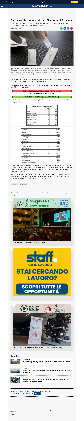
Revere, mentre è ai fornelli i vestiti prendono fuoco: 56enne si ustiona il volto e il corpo (46, 371)
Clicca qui (36, 193)
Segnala (43, 2)
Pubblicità (14, 391)
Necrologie (58, 2)
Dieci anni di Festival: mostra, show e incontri (29, 242)
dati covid (23, 184)
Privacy (21, 391)
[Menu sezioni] (2, 6)
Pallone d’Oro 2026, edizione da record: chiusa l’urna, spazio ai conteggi (38, 347)
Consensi (34, 391)
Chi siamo (48, 391)
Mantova (14, 184)
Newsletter (28, 2)
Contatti (40, 391)
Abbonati (74, 2)
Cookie (27, 391)
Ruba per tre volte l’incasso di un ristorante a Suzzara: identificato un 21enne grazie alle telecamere (45, 380)
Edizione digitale (10, 2)
